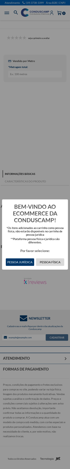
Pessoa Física (50, 262)
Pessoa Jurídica (19, 262)
